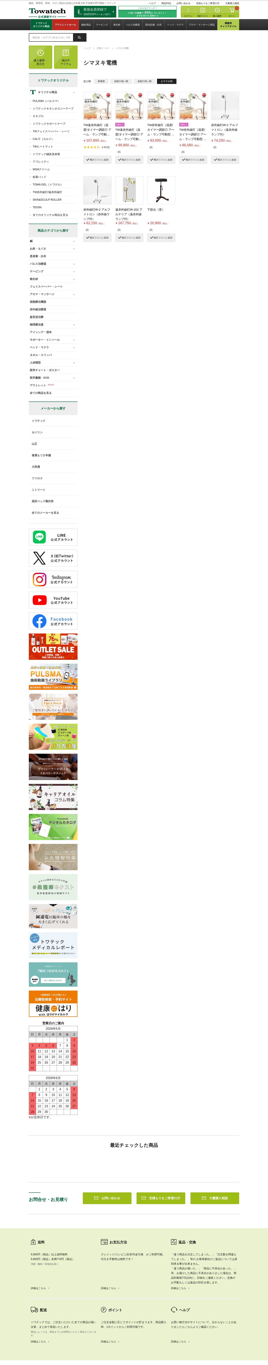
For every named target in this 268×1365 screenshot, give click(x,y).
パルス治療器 (133, 24)
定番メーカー (103, 48)
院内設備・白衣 (153, 24)
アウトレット (38, 385)
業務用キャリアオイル (228, 25)
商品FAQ (166, 3)
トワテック (38, 420)
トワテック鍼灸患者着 (46, 154)
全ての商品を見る (41, 392)
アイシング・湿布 (41, 332)
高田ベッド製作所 (43, 501)
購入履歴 (217, 16)
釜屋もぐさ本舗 (41, 455)
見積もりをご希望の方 (208, 3)
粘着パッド (39, 176)
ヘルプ (152, 3)
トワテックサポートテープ (49, 123)
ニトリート (38, 489)
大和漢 (36, 466)
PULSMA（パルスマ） (46, 100)
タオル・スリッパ (41, 354)
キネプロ (38, 116)
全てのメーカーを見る (45, 512)
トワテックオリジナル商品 (41, 25)
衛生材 (116, 24)
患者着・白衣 (38, 256)
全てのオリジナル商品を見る (50, 214)
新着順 (101, 81)
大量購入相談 (232, 3)
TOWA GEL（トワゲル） (48, 184)
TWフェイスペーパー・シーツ (51, 131)
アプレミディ (41, 161)
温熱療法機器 (38, 301)
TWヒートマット (43, 146)
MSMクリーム (41, 169)
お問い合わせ (183, 3)
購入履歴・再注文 (40, 57)
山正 (34, 443)
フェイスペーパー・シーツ (46, 286)
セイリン (37, 432)
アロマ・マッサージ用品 (202, 24)
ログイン (188, 16)
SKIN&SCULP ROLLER (47, 199)
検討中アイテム (66, 57)
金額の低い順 (121, 81)
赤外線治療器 (38, 309)
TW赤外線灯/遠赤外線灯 (47, 192)
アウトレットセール (65, 24)
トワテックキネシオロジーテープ (53, 108)
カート (231, 16)
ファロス (37, 478)
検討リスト (202, 16)
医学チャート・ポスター (45, 370)
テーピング (102, 24)
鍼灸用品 (86, 24)
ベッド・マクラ (175, 24)
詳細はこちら (38, 1232)
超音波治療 (36, 317)
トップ (87, 48)
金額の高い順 (145, 81)
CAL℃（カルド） (43, 138)
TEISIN (37, 207)
